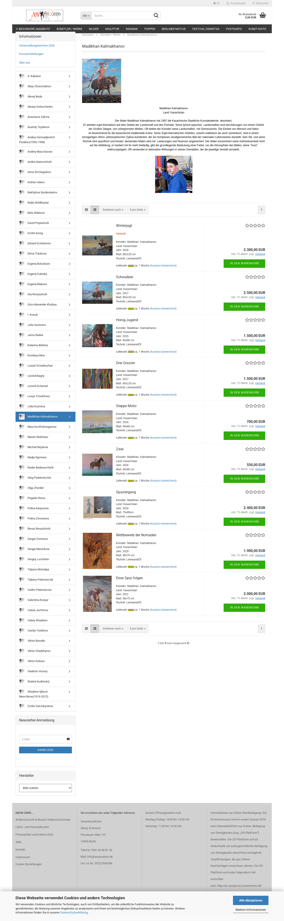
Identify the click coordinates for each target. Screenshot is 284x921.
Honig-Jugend (127, 325)
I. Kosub (28, 320)
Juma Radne (31, 340)
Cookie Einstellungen (29, 869)
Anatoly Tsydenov (34, 132)
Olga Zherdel (31, 493)
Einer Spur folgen (129, 583)
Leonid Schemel (33, 391)
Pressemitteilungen (31, 58)
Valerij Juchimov (33, 615)
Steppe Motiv (126, 411)
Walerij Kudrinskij (34, 686)
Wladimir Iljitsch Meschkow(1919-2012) (33, 698)
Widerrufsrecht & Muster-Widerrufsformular (43, 824)
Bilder (94, 29)
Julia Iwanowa (32, 330)
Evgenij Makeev (33, 289)
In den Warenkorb (244, 268)
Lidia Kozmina (32, 411)
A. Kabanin (30, 81)
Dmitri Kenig (31, 238)
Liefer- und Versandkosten (32, 832)
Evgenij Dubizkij (33, 279)
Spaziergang (126, 497)
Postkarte (234, 29)
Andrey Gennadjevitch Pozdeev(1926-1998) (37, 144)
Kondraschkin (32, 360)
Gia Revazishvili (33, 299)
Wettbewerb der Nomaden (136, 540)
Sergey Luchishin (34, 564)
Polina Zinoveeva (34, 523)
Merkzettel (260, 3)
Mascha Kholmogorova (37, 432)
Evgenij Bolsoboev (34, 269)
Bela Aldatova (32, 218)
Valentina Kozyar (33, 605)
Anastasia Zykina (34, 122)
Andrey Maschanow (35, 156)
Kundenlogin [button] (236, 3)
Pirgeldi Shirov (32, 503)
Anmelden (45, 755)
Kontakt (20, 854)
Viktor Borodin (32, 646)
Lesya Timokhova (34, 401)
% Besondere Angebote (33, 29)
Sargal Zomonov (33, 544)
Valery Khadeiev (33, 625)
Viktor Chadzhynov (35, 656)
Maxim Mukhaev (33, 442)
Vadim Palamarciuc (35, 595)
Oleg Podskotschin (35, 483)
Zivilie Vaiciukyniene (36, 711)
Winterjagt (124, 230)
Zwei (120, 454)
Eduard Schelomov (35, 248)
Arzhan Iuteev (32, 187)
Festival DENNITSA (205, 29)
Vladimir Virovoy (33, 676)
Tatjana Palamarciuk (36, 584)
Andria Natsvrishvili (35, 167)
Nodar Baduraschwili (36, 472)
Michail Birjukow (33, 452)
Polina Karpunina (34, 513)
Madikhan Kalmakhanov (38, 421)
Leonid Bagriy (31, 381)
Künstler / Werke (69, 29)
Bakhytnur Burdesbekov (38, 197)
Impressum (23, 862)
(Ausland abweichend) (163, 270)
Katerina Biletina (33, 350)
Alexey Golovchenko (36, 112)
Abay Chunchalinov (35, 91)
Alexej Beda (30, 102)
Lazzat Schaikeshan (36, 370)
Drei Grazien (125, 368)
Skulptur (112, 29)
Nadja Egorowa (32, 462)
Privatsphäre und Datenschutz (34, 839)
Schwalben (124, 282)
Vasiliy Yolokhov (33, 635)
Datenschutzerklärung (74, 912)
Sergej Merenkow (34, 554)
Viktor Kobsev (32, 666)
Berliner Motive (174, 29)
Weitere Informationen (250, 909)
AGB (18, 847)
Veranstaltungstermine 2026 (37, 50)
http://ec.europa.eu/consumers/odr (239, 890)
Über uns (24, 67)
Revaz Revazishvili (34, 533)
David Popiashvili (34, 228)
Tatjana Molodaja (34, 574)
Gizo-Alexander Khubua (38, 309)
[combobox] (113, 214)
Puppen (149, 29)
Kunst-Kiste (257, 29)
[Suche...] (86, 15)
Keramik (132, 29)
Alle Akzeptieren (250, 900)
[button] (216, 3)
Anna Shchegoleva (35, 177)
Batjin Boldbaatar (34, 207)
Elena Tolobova (32, 258)
